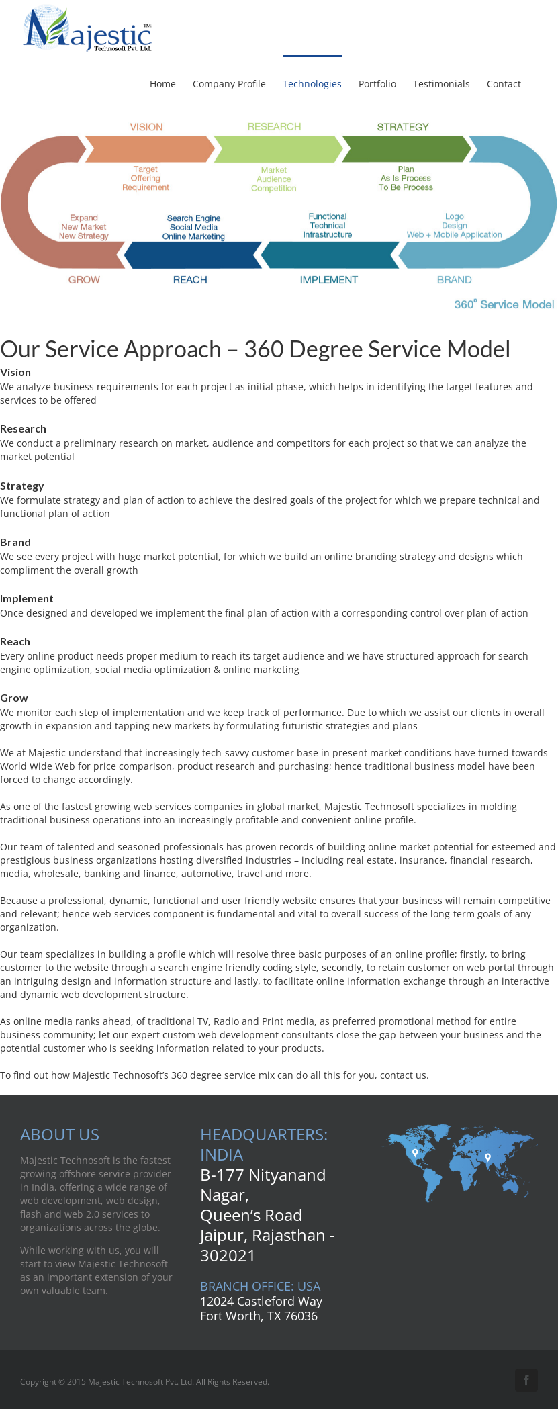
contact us (403, 1075)
